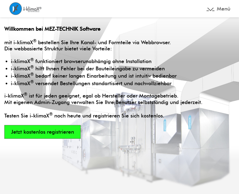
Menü (223, 9)
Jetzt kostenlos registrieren (42, 132)
